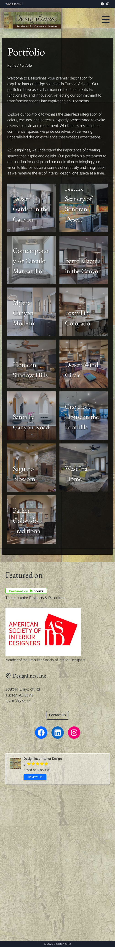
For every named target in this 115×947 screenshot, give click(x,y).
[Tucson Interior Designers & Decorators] (57, 591)
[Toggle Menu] (105, 19)
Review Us (35, 777)
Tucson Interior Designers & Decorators (35, 598)
